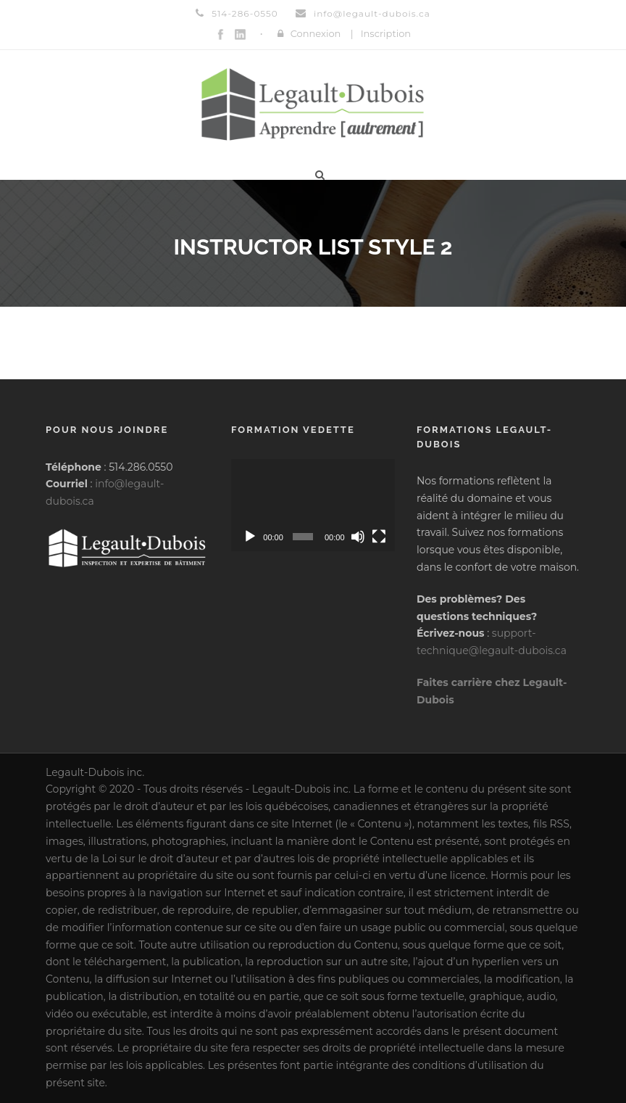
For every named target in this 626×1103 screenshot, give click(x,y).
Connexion (316, 33)
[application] (313, 505)
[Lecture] (250, 536)
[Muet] (358, 536)
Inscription (386, 33)
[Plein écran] (379, 536)
